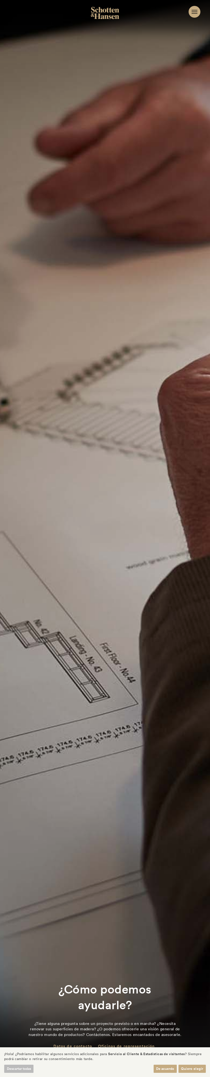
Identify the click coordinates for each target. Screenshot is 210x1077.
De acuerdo (165, 1068)
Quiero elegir (192, 1068)
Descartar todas (19, 1068)
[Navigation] (194, 12)
